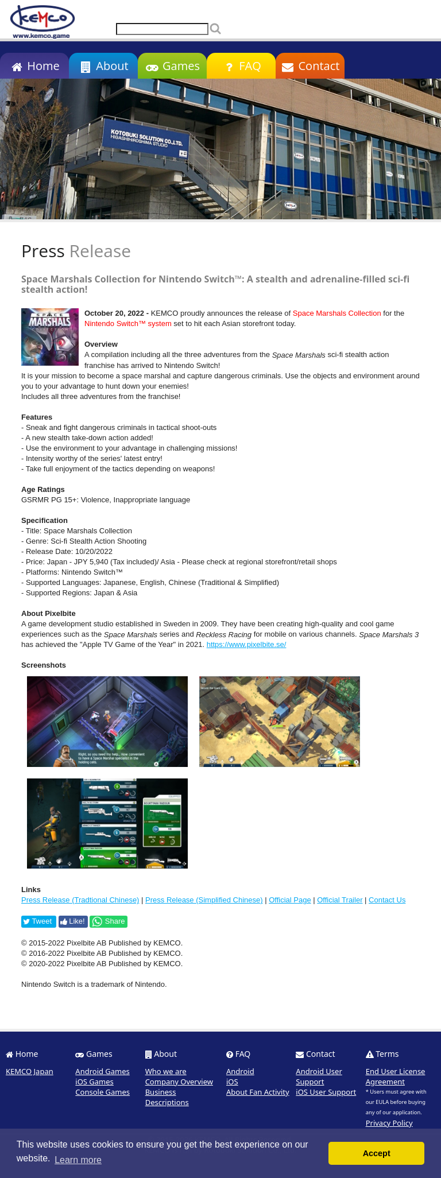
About (103, 65)
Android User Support (319, 1076)
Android (240, 1071)
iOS (232, 1081)
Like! (72, 921)
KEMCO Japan (29, 1071)
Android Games (102, 1071)
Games (172, 65)
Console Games (102, 1092)
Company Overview (179, 1081)
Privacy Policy (389, 1123)
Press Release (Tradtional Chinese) (80, 900)
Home (34, 65)
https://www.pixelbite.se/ (247, 644)
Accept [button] (376, 1153)
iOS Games (94, 1081)
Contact (310, 65)
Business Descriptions (167, 1097)
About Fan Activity (257, 1092)
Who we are (166, 1071)
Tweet (37, 921)
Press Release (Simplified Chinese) (203, 900)
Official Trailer (339, 900)
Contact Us (387, 900)
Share (108, 921)
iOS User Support (326, 1092)
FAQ (241, 65)
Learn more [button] (78, 1160)
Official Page (290, 900)
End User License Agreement (395, 1076)
